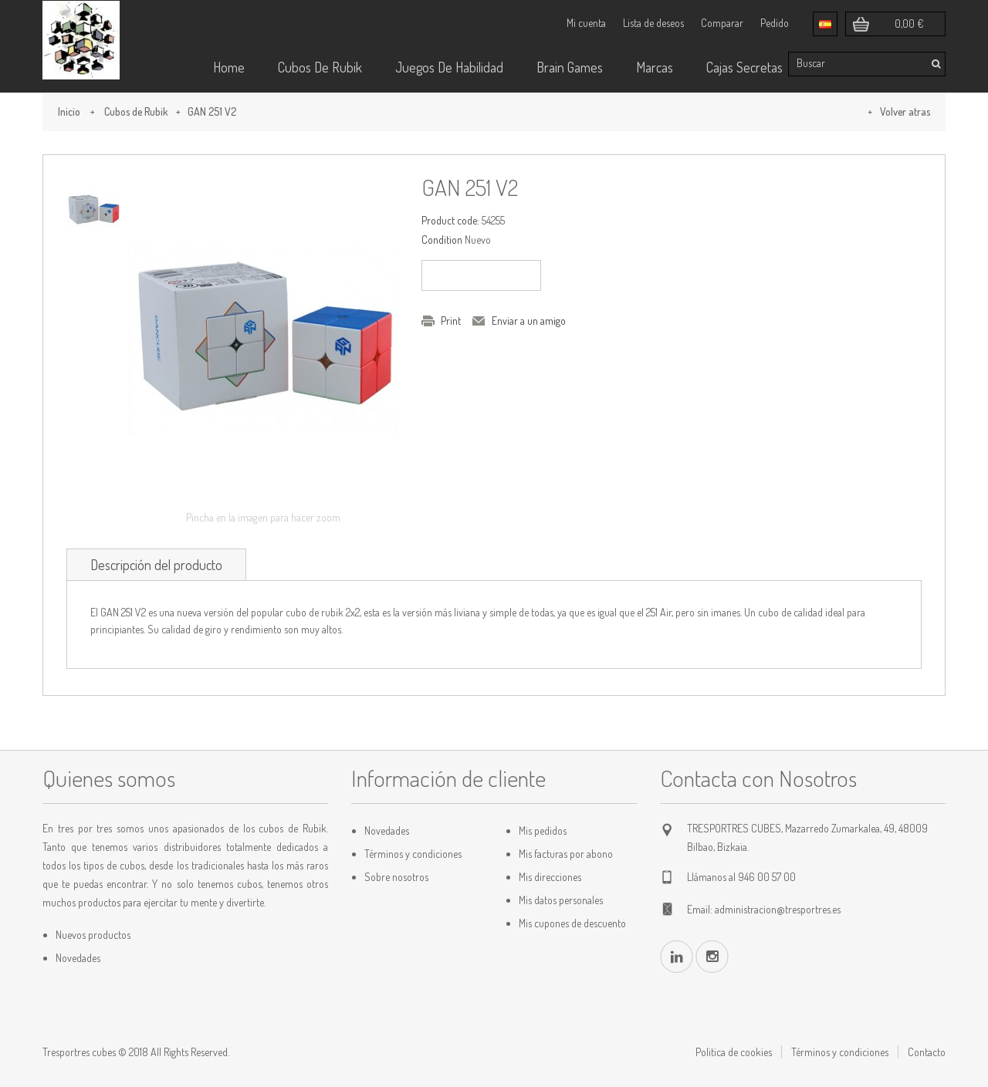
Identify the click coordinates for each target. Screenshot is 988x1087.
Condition (441, 239)
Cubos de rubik (320, 67)
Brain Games (569, 67)
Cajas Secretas (744, 67)
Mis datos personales (561, 899)
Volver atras (905, 111)
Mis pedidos (543, 830)
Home (229, 67)
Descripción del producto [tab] (156, 564)
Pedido (774, 22)
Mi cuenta (586, 22)
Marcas (654, 67)
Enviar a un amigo (529, 320)
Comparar (722, 22)
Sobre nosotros (396, 876)
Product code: (450, 220)
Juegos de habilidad (449, 67)
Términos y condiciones (413, 853)
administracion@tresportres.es (778, 909)
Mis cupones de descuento (572, 923)
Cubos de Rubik (136, 111)
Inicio (69, 111)
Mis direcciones (550, 876)
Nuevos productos (93, 934)
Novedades (78, 957)
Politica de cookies (733, 1051)
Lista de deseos (653, 22)
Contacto (927, 1051)
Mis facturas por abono (566, 853)
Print (451, 320)
